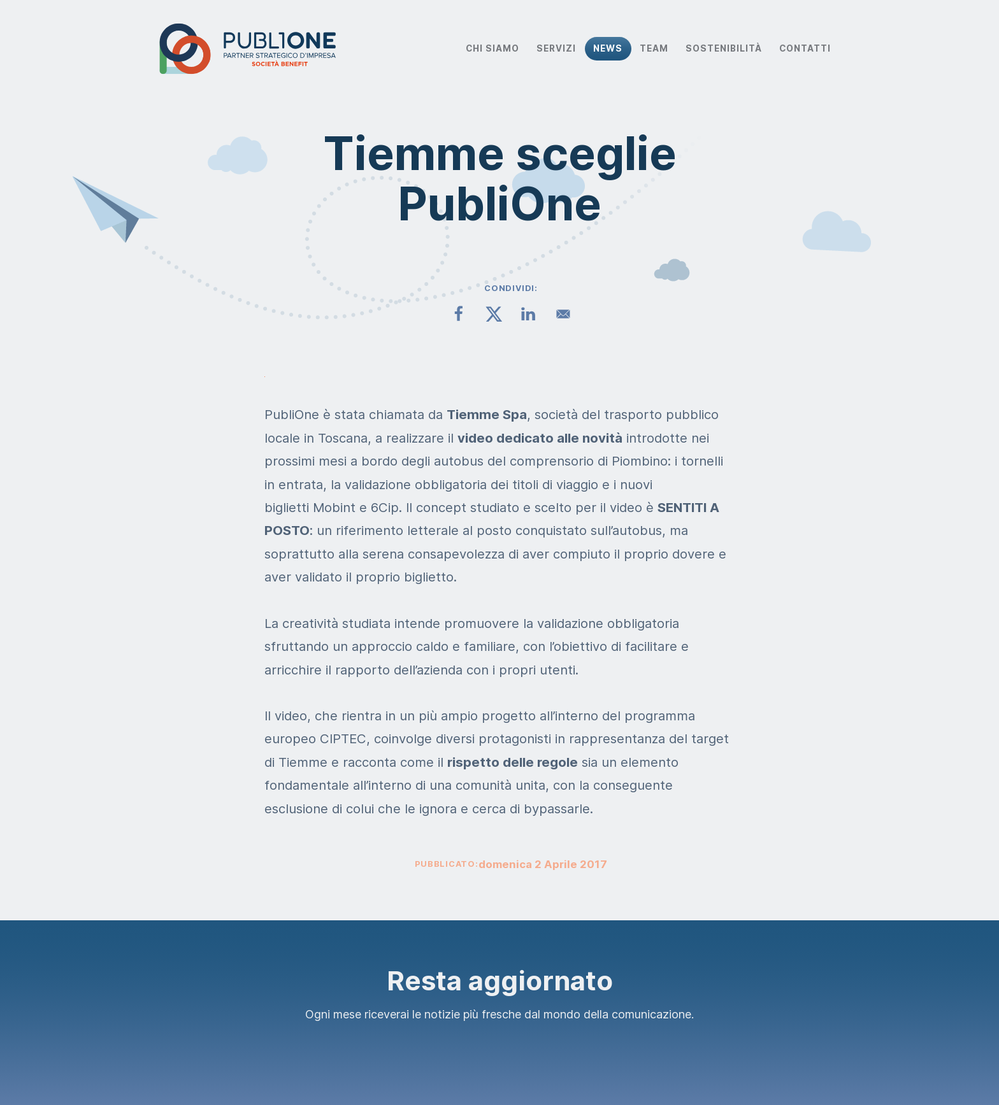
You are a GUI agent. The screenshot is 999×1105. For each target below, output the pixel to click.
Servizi (556, 48)
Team (654, 48)
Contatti (805, 48)
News (607, 48)
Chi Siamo (492, 48)
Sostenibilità (724, 48)
